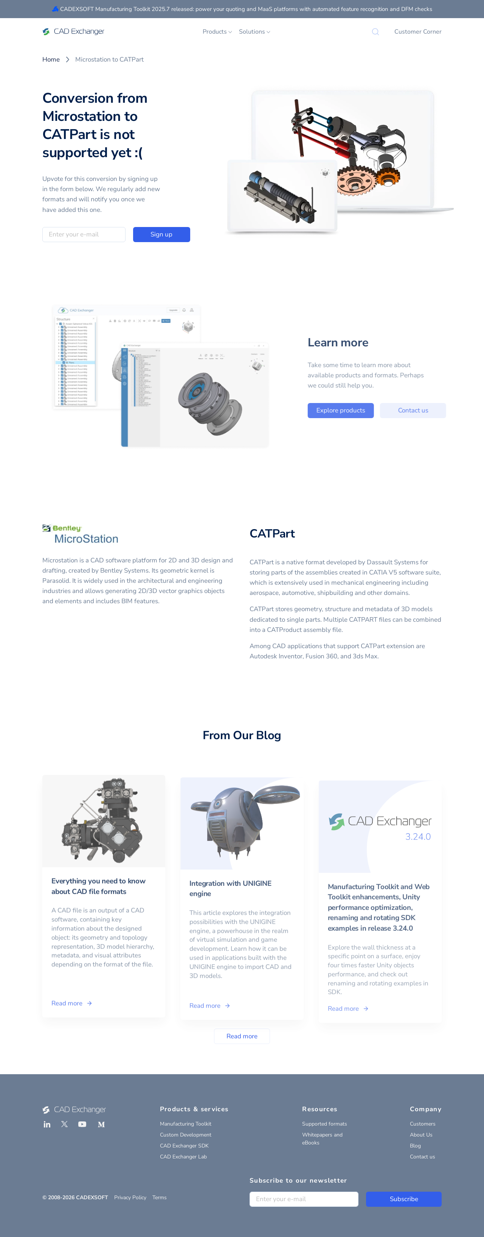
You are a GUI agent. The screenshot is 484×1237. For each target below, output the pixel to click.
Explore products (351, 410)
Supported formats (324, 1123)
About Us (421, 1134)
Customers (423, 1123)
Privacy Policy (130, 1197)
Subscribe (404, 1199)
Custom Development (185, 1134)
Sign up (161, 234)
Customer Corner (418, 32)
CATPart (272, 534)
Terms (159, 1197)
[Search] (375, 32)
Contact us (423, 410)
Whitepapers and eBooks (322, 1138)
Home (51, 59)
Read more (242, 1036)
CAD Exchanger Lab (183, 1156)
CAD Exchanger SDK (184, 1145)
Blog (415, 1145)
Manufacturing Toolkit (185, 1123)
